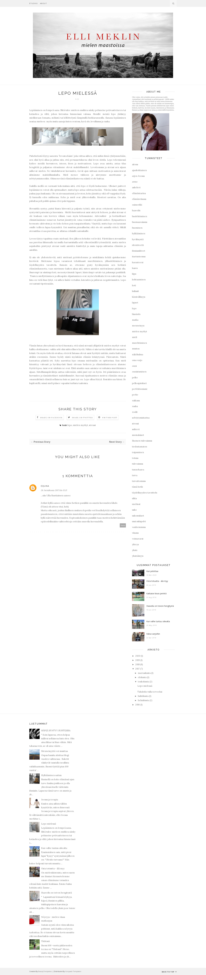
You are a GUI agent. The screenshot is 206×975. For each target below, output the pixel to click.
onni (134, 366)
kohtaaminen (139, 279)
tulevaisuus (137, 463)
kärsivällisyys (138, 296)
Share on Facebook (51, 417)
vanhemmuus (139, 527)
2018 (137, 664)
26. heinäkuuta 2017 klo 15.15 (54, 490)
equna (45, 486)
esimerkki (137, 204)
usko (134, 509)
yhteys (135, 544)
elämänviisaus (139, 199)
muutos (135, 348)
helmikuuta (143, 700)
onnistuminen (139, 371)
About (43, 3)
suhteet (136, 429)
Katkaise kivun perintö (156, 593)
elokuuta (142, 677)
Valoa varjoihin (153, 633)
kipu (134, 273)
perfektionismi (139, 389)
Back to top (169, 972)
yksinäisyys (137, 556)
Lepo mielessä (144, 686)
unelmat (136, 504)
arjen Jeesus (138, 176)
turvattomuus (139, 481)
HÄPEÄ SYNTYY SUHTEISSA (55, 730)
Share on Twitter (82, 417)
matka (135, 320)
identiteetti (138, 245)
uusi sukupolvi (139, 521)
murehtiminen (139, 343)
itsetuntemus (138, 256)
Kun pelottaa (152, 571)
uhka (134, 498)
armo (134, 181)
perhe (135, 394)
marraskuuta (144, 673)
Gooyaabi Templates (73, 971)
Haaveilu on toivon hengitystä (160, 606)
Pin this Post (109, 417)
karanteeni (137, 262)
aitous (135, 164)
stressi (92, 425)
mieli (134, 337)
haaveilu (136, 210)
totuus (135, 458)
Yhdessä (45, 941)
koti (134, 285)
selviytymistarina (140, 417)
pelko (135, 377)
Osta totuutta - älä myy (157, 581)
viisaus (135, 532)
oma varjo (137, 360)
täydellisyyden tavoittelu (144, 492)
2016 (137, 704)
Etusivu (33, 3)
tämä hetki (137, 486)
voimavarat (137, 538)
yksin (134, 550)
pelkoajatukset (139, 383)
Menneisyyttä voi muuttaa (54, 751)
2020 (137, 655)
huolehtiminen (139, 216)
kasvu (135, 268)
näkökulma (137, 354)
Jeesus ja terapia (49, 799)
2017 (137, 668)
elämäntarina (139, 193)
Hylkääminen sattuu (51, 775)
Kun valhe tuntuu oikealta (158, 621)
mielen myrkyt (80, 425)
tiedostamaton (139, 446)
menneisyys (138, 325)
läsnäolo (136, 314)
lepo (70, 425)
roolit (135, 412)
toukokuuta (143, 681)
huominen (137, 227)
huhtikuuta (143, 696)
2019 (137, 660)
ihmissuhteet (138, 250)
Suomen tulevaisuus (142, 440)
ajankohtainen (139, 170)
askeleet (136, 187)
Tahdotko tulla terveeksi (149, 691)
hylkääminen (138, 233)
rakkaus (136, 400)
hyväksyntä (137, 239)
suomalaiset (138, 435)
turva (134, 475)
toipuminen (138, 452)
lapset (135, 302)
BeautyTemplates (45, 971)
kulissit (135, 291)
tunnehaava (138, 469)
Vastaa (123, 525)
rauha (135, 406)
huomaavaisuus (139, 222)
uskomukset (138, 515)
